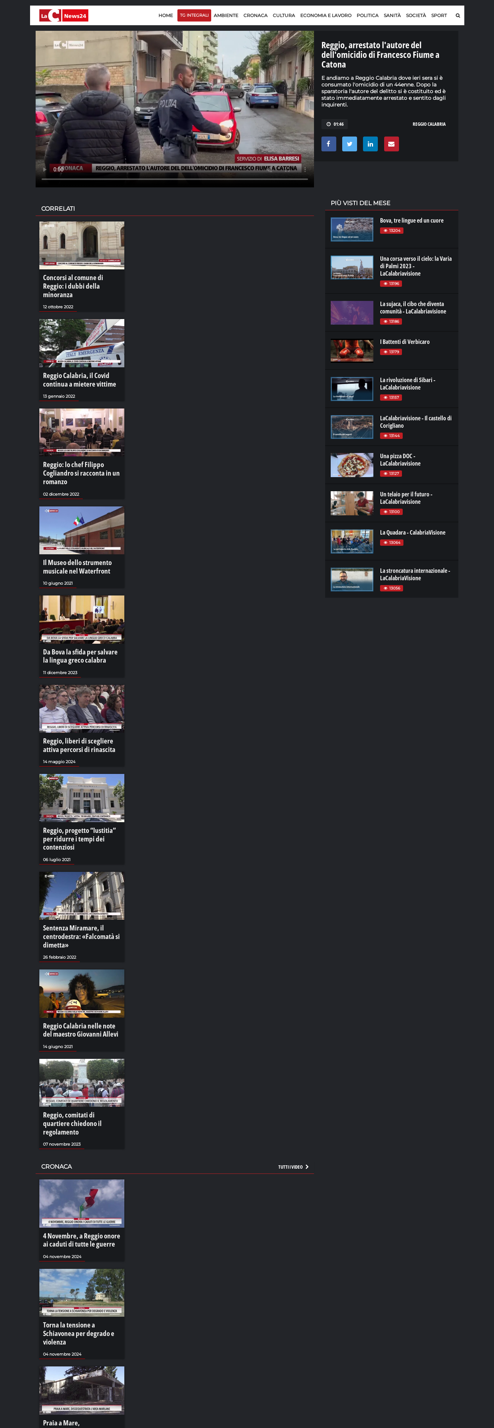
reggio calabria (429, 124)
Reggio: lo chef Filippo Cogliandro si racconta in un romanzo (81, 452)
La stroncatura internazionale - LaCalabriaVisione (415, 574)
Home (165, 15)
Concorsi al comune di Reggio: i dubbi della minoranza (78, 281)
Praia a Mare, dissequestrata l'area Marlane (75, 1337)
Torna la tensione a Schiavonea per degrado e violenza (78, 1251)
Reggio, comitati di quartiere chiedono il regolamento (75, 1058)
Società (416, 15)
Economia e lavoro (325, 15)
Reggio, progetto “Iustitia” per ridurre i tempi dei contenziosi (77, 794)
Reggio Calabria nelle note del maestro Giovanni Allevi (76, 972)
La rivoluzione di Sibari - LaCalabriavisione (407, 383)
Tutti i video (294, 1094)
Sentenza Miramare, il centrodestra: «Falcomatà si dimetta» (74, 882)
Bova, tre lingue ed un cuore (412, 220)
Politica (368, 15)
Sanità (392, 15)
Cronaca (255, 15)
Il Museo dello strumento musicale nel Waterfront (71, 537)
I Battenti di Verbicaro (405, 342)
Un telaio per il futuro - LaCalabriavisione (406, 498)
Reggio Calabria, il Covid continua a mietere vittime (81, 366)
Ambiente (226, 15)
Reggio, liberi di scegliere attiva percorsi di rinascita (78, 708)
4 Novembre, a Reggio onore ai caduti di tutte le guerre (78, 1166)
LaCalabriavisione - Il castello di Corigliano (416, 422)
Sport (439, 15)
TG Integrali (194, 15)
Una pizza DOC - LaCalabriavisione (400, 459)
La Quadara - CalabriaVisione (412, 532)
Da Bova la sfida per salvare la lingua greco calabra (76, 623)
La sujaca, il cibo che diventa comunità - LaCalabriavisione (413, 307)
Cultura (284, 15)
